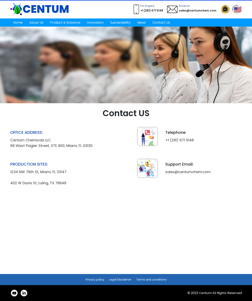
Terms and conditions (151, 279)
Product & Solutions (65, 22)
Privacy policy (95, 279)
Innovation (95, 22)
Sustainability (120, 22)
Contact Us (161, 22)
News (141, 22)
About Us (36, 22)
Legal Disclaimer (120, 279)
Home (18, 22)
